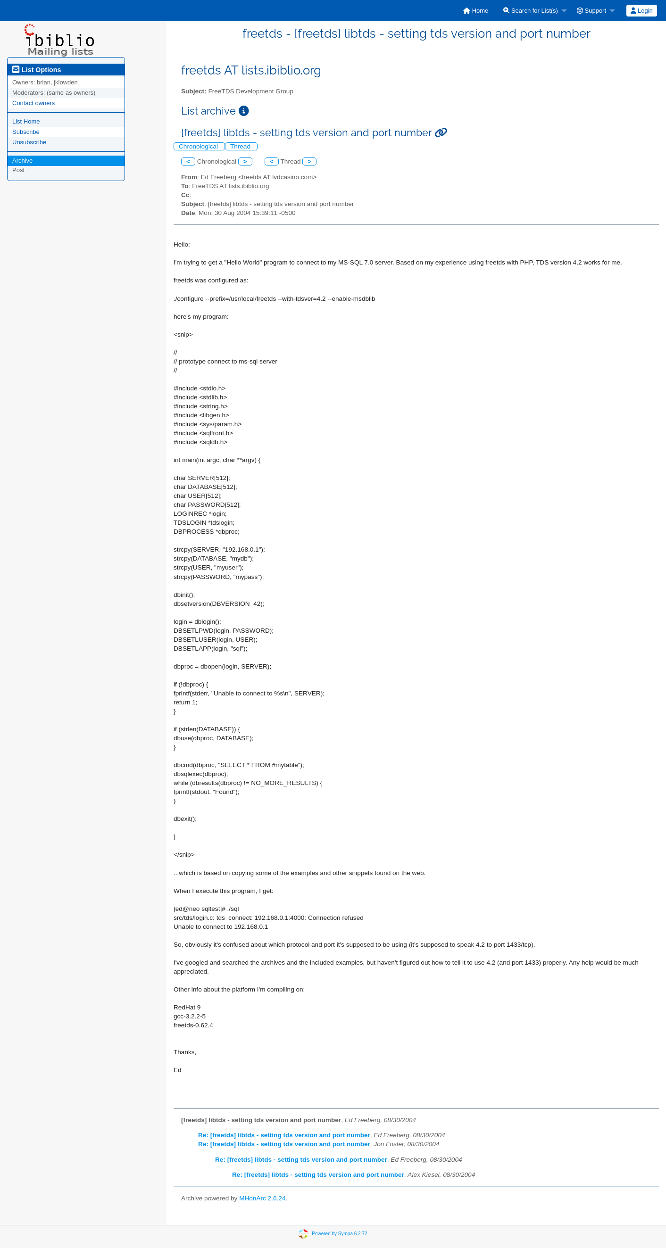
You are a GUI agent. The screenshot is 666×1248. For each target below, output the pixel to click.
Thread (241, 146)
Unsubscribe (29, 142)
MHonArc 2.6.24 (262, 1198)
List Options (36, 70)
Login (641, 10)
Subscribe (26, 131)
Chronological (199, 146)
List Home (26, 121)
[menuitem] (476, 10)
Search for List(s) (530, 10)
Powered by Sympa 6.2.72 (339, 1233)
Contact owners (33, 103)
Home (475, 10)
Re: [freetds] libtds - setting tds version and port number (284, 1135)
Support (591, 10)
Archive (22, 160)
